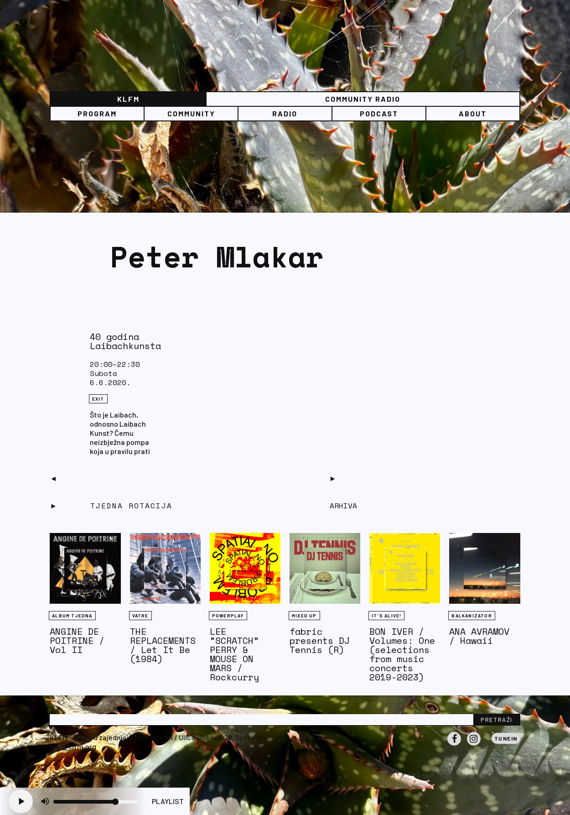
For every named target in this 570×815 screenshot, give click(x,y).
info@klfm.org (73, 746)
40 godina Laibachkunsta (125, 341)
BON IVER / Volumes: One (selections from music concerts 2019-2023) (402, 654)
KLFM (128, 98)
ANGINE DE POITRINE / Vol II (77, 640)
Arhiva (343, 505)
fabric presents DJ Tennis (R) (320, 640)
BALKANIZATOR (471, 615)
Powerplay (228, 615)
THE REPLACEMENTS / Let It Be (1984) (163, 645)
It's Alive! (386, 615)
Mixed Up (304, 615)
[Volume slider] (95, 802)
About (473, 113)
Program (97, 113)
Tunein (506, 738)
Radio (284, 113)
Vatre (140, 615)
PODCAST (379, 113)
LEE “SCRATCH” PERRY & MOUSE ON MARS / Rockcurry (234, 654)
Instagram (474, 745)
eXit (98, 399)
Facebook (454, 745)
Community (191, 113)
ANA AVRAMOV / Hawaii (479, 636)
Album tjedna (72, 615)
